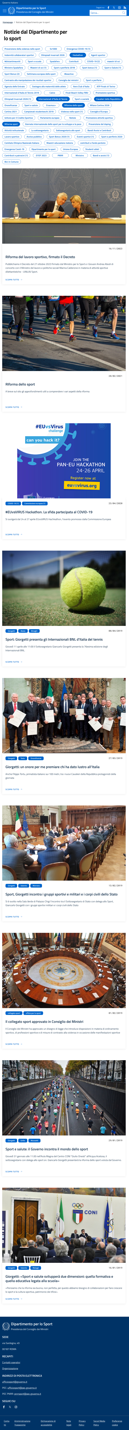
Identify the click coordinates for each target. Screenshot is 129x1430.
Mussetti (34, 1140)
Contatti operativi (11, 1362)
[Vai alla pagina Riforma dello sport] (13, 407)
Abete (23, 630)
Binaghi (34, 630)
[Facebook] (107, 7)
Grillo (23, 1140)
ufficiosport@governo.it (14, 1382)
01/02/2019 (115, 1013)
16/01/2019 (115, 1267)
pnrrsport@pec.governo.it (27, 1394)
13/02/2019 (115, 885)
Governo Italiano (10, 2)
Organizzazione (10, 1368)
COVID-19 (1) (13, 503)
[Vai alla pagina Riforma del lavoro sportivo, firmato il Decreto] (13, 279)
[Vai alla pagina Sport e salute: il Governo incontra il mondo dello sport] (13, 1171)
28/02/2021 (115, 375)
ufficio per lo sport (33, 1013)
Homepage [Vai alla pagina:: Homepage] (8, 22)
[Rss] (124, 7)
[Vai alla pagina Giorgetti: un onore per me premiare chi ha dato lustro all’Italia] (13, 789)
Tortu (23, 758)
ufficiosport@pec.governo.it (22, 1388)
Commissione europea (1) (34, 503)
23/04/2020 (115, 503)
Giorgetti (11, 630)
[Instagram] (118, 7)
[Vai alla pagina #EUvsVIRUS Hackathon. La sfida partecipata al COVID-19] (13, 534)
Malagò (36, 1267)
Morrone (36, 885)
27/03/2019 (115, 758)
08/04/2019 (115, 630)
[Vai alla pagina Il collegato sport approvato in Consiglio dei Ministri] (13, 1044)
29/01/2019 (115, 1140)
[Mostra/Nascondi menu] (4, 11)
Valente (24, 885)
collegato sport (14, 1013)
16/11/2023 (115, 248)
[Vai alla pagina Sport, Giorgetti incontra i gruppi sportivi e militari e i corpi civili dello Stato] (13, 916)
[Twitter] (113, 7)
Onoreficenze (36, 758)
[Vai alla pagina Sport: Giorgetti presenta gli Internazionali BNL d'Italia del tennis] (13, 661)
